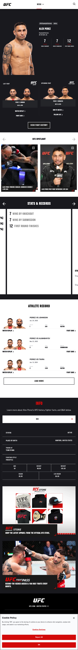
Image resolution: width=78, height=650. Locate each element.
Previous (4, 139)
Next (74, 139)
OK (39, 645)
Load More (39, 381)
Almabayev (44, 339)
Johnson (43, 318)
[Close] (74, 618)
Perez (33, 318)
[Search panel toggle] (74, 4)
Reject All (39, 637)
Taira (41, 360)
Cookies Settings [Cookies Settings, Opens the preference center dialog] (39, 630)
